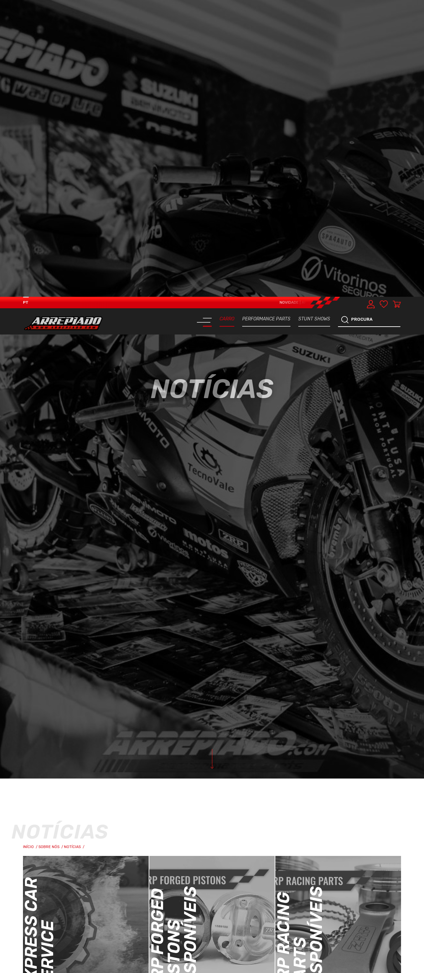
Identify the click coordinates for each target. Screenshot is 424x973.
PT (26, 5)
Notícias (74, 550)
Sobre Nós (51, 550)
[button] (405, 897)
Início (30, 550)
